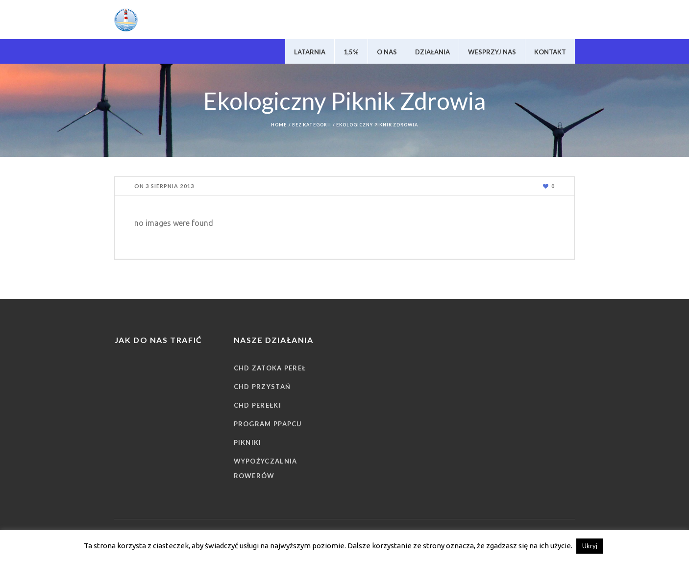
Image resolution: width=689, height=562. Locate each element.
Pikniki (248, 442)
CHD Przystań (262, 387)
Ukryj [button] (589, 546)
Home (279, 124)
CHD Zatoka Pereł (270, 368)
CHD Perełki (257, 405)
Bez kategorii (311, 124)
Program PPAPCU (268, 424)
